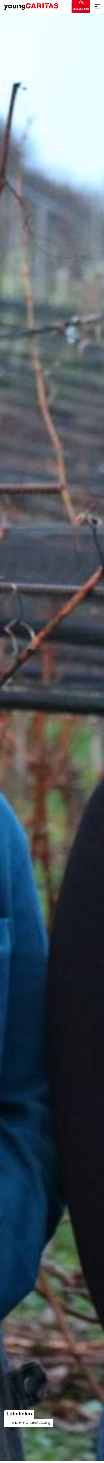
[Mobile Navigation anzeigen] (97, 6)
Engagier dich (81, 5)
